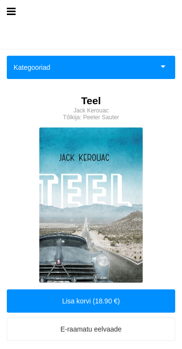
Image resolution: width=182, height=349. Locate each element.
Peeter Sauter (101, 117)
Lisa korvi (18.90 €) (91, 301)
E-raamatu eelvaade (90, 329)
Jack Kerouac (91, 110)
